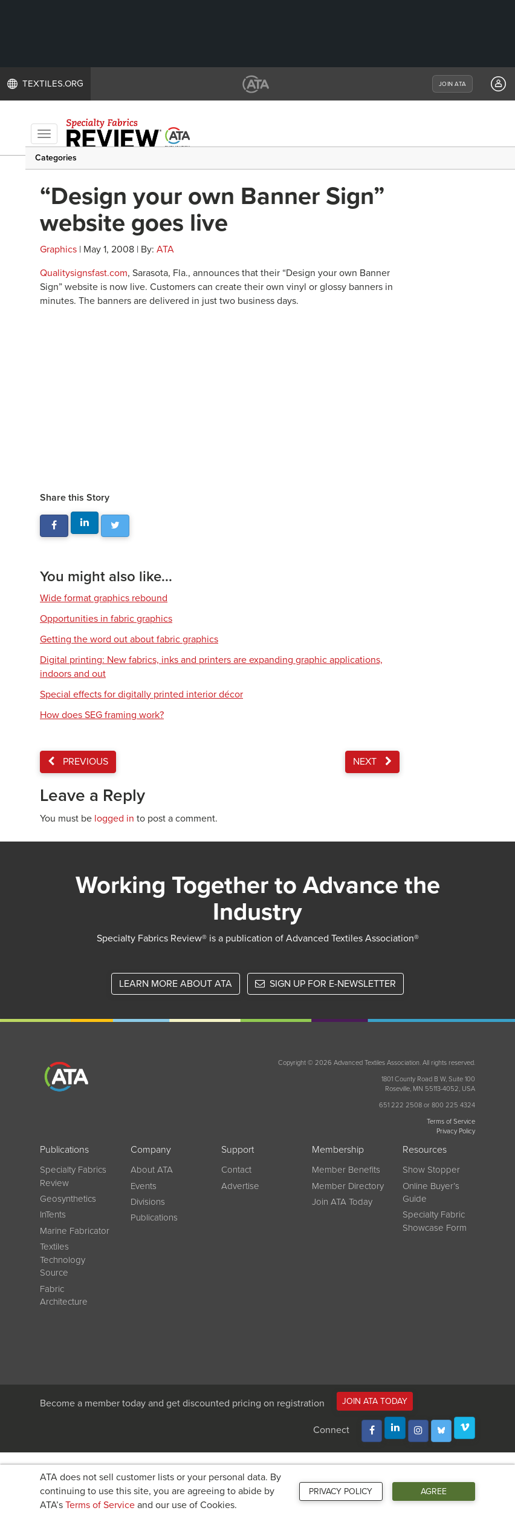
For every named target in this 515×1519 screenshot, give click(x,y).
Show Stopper (431, 1169)
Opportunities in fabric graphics (106, 619)
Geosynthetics (68, 1198)
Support (237, 1150)
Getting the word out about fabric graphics (129, 639)
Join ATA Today (342, 1201)
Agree (434, 1491)
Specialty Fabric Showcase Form (435, 1221)
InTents (53, 1214)
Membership (338, 1150)
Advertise (240, 1186)
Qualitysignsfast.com (84, 273)
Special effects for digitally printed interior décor (141, 694)
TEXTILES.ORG (45, 83)
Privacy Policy (340, 1491)
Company (151, 1150)
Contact (236, 1169)
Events (144, 1186)
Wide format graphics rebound (103, 598)
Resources (425, 1150)
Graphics (58, 249)
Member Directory (348, 1186)
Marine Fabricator (74, 1230)
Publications (64, 1150)
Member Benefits (346, 1169)
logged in (114, 818)
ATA (165, 249)
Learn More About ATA (175, 984)
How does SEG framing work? (102, 715)
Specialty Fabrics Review (73, 1176)
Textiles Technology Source (62, 1259)
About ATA (152, 1169)
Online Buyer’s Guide (431, 1192)
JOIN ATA (452, 84)
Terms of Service (100, 1505)
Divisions (148, 1201)
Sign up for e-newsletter (325, 984)
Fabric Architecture (64, 1295)
